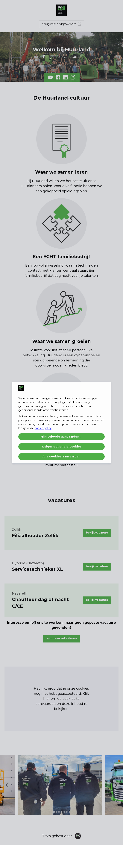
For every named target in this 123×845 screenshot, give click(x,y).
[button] (61, 436)
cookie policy (43, 428)
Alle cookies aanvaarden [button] (61, 456)
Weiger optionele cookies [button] (61, 446)
